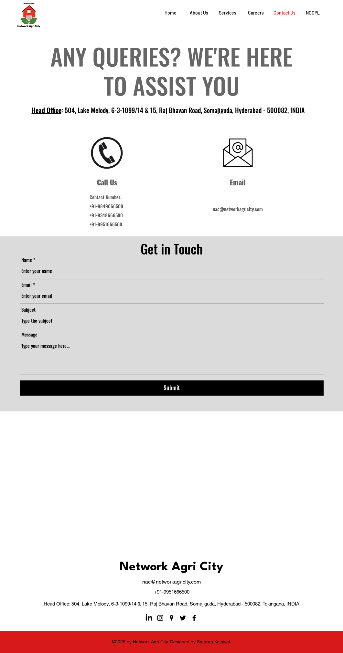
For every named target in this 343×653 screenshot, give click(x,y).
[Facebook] (194, 618)
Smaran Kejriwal (213, 641)
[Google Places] (171, 618)
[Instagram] (160, 618)
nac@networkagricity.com (238, 208)
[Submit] (172, 388)
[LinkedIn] (149, 618)
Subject (28, 309)
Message (29, 334)
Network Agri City (171, 567)
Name (26, 259)
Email (26, 284)
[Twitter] (183, 618)
